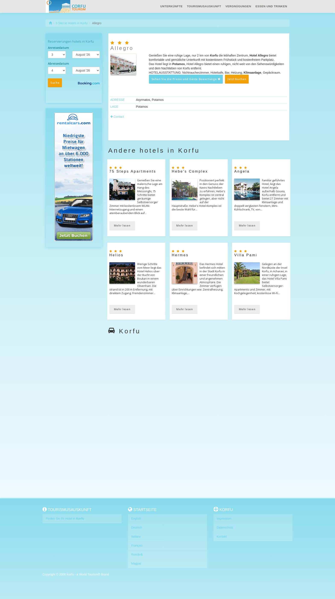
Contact (117, 116)
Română (137, 554)
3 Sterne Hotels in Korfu (72, 23)
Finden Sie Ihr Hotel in (65, 518)
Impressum (224, 518)
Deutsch (136, 527)
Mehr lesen (122, 225)
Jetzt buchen (237, 79)
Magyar (136, 563)
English (136, 518)
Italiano (136, 536)
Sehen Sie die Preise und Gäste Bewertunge (186, 79)
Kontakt (222, 536)
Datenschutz (225, 527)
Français (137, 545)
